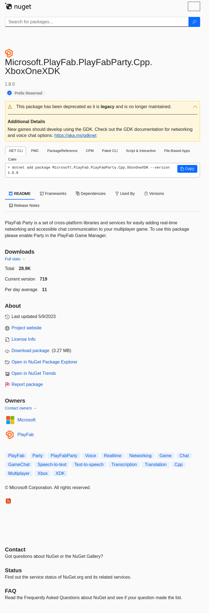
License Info (24, 339)
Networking (140, 455)
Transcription (124, 464)
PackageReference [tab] (62, 151)
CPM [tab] (90, 151)
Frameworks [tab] (53, 193)
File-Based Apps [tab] (177, 151)
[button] (102, 107)
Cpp (179, 464)
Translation (156, 464)
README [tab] (20, 193)
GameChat (19, 464)
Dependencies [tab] (90, 193)
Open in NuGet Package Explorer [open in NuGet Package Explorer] (44, 362)
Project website (27, 327)
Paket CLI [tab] (110, 151)
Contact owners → (21, 408)
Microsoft (26, 420)
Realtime (113, 455)
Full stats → (15, 259)
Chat (184, 455)
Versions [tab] (154, 193)
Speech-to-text (51, 464)
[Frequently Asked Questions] (10, 591)
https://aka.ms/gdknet (75, 135)
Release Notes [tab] (24, 205)
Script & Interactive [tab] (141, 151)
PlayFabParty (64, 455)
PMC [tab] (35, 151)
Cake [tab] (12, 159)
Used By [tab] (125, 193)
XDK (60, 473)
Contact (15, 549)
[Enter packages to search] (97, 22)
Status (13, 570)
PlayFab (25, 434)
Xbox (42, 473)
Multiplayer (19, 473)
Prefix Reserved (28, 93)
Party (37, 455)
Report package (27, 384)
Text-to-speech (89, 464)
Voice (90, 455)
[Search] (194, 22)
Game (166, 455)
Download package (30, 350)
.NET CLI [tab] (15, 151)
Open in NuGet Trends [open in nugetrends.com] (34, 373)
